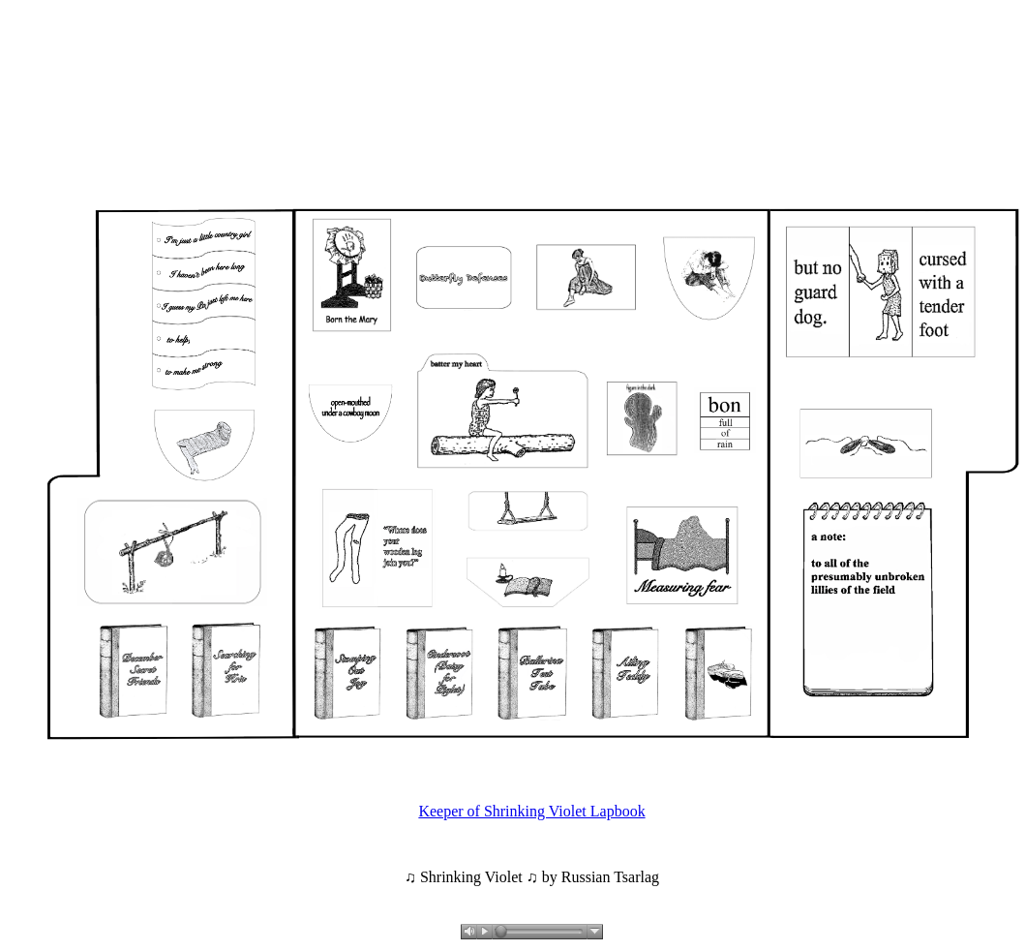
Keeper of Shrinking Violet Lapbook (531, 811)
